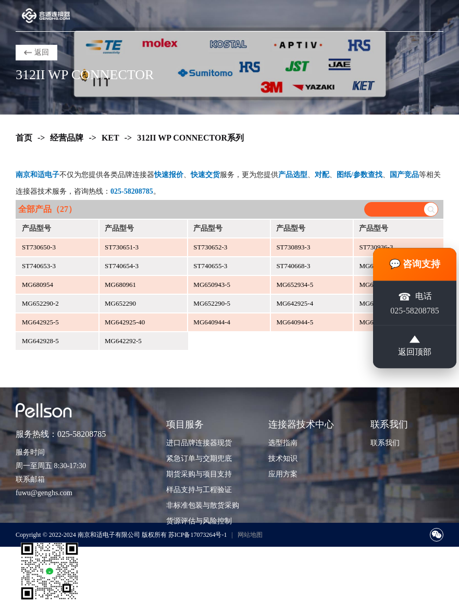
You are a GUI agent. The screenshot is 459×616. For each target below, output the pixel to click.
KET (110, 137)
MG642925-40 (125, 322)
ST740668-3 (293, 266)
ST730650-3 (39, 247)
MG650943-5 (211, 284)
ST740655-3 (210, 266)
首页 (24, 137)
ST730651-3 (122, 247)
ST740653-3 (39, 266)
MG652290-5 (211, 303)
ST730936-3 (376, 247)
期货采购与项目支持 (199, 474)
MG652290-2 (40, 303)
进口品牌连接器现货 (199, 443)
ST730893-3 (293, 247)
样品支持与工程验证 (199, 490)
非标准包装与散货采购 (202, 505)
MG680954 (37, 284)
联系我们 (385, 443)
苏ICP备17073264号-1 (197, 534)
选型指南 (282, 443)
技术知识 (282, 458)
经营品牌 (66, 137)
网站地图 (250, 534)
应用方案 (282, 474)
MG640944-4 (211, 322)
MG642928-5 (40, 341)
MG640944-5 (294, 322)
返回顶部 (414, 346)
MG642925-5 (40, 322)
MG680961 (120, 284)
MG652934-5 (294, 284)
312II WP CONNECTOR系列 (190, 137)
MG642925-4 (294, 303)
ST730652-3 (210, 247)
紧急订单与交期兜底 (199, 458)
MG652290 (120, 303)
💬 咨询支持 (415, 264)
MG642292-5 (123, 341)
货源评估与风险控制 (199, 521)
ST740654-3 (122, 266)
